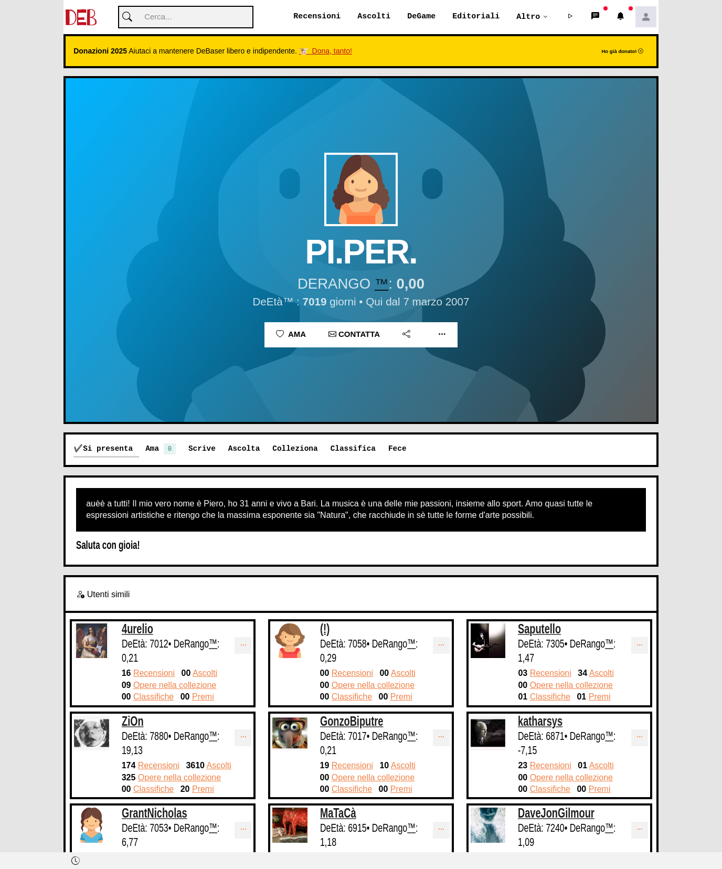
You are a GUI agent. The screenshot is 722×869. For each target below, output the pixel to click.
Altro (528, 17)
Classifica (353, 449)
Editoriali (476, 17)
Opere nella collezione (174, 685)
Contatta (354, 334)
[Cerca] (185, 17)
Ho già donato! (622, 52)
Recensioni (317, 17)
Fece (397, 449)
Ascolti (373, 17)
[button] (570, 17)
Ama (291, 334)
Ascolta (244, 449)
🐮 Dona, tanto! (325, 51)
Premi (203, 697)
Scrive (202, 449)
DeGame (421, 17)
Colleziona (294, 449)
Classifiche (153, 697)
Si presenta (108, 449)
